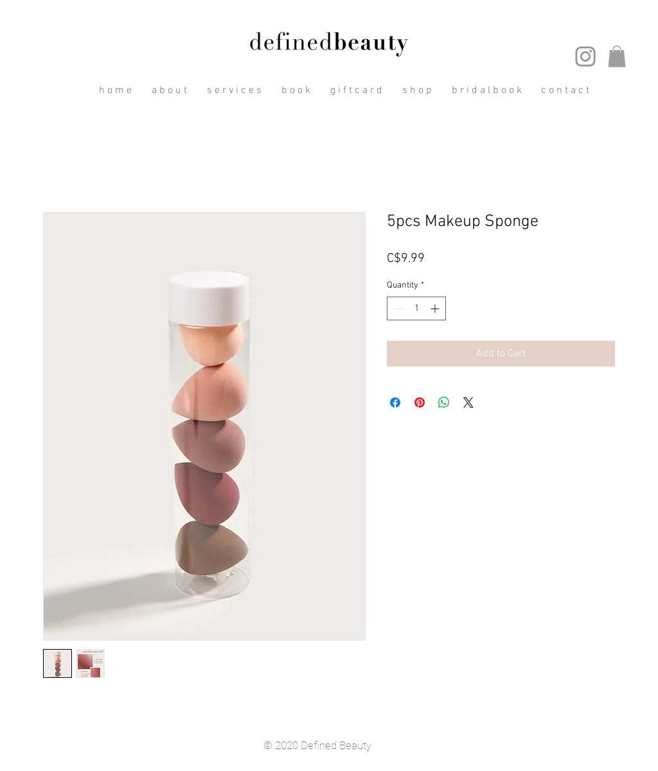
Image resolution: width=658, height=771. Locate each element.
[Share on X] (468, 402)
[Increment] (436, 308)
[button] (617, 56)
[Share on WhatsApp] (444, 402)
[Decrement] (397, 308)
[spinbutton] (416, 308)
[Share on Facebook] (395, 402)
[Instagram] (585, 56)
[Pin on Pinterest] (419, 402)
